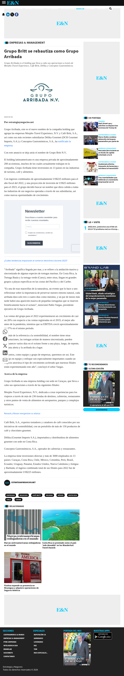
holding (49, 495)
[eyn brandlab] (96, 268)
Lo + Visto (94, 222)
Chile (9, 500)
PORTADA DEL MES (72, 630)
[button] (5, 332)
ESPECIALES (39, 630)
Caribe (18, 500)
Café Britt (36, 495)
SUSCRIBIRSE (101, 409)
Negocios (24, 495)
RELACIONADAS (16, 506)
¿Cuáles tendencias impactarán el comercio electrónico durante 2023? (35, 260)
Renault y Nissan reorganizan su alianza (22, 413)
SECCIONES (8, 630)
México (60, 495)
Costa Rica (72, 495)
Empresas (11, 495)
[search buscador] (110, 9)
